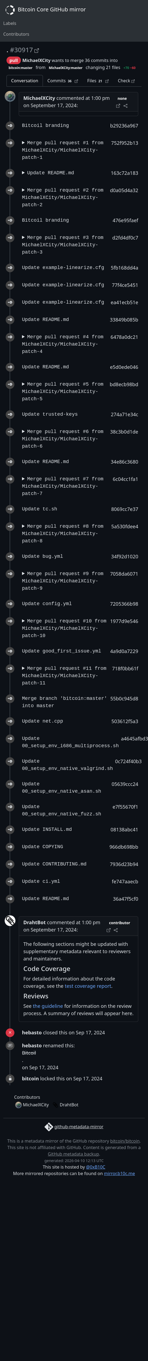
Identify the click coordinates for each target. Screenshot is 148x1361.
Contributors (16, 34)
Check (126, 81)
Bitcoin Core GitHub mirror (44, 10)
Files (98, 81)
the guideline (48, 1006)
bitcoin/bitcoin (125, 1141)
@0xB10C (95, 1167)
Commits (63, 81)
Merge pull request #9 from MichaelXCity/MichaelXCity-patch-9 (62, 581)
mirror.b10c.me (119, 1173)
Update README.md (50, 173)
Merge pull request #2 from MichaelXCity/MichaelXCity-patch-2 (62, 198)
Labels (9, 23)
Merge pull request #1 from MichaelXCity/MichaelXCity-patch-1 (62, 150)
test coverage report (88, 986)
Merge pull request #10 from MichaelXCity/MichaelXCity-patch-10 (64, 628)
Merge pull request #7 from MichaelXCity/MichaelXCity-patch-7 (62, 486)
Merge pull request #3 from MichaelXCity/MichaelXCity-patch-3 (62, 245)
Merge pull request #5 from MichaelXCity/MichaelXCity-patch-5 (62, 392)
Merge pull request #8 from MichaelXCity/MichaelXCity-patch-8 (62, 534)
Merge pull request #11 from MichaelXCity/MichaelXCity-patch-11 (64, 676)
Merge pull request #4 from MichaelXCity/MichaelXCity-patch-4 (62, 344)
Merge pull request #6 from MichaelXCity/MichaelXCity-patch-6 (62, 439)
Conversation (24, 81)
